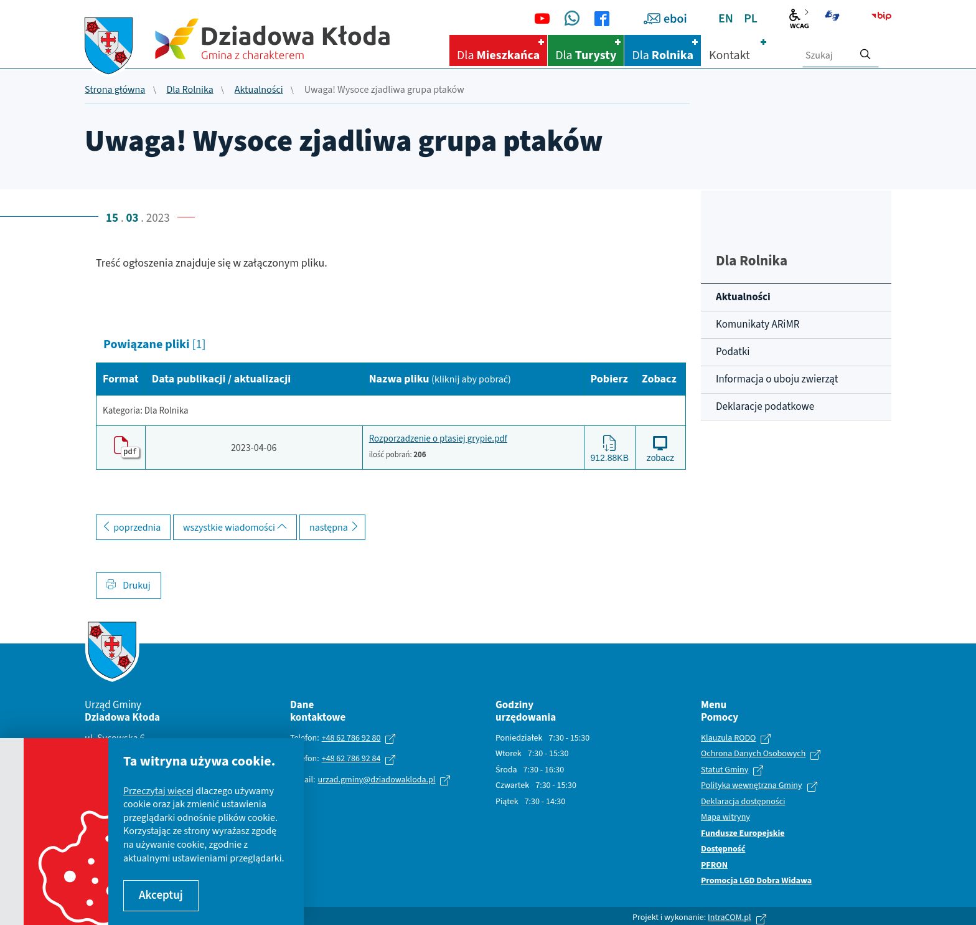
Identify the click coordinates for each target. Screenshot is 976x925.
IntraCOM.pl (729, 915)
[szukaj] (865, 50)
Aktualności (259, 90)
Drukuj (128, 584)
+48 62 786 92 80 (351, 736)
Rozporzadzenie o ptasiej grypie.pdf (438, 438)
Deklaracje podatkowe (765, 406)
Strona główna (115, 90)
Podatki (733, 351)
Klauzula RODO (728, 736)
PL (751, 18)
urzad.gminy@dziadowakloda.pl (377, 778)
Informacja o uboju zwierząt (777, 379)
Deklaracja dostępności (743, 800)
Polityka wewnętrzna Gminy (751, 784)
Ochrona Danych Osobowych (753, 753)
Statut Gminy (724, 768)
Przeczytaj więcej (158, 791)
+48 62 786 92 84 (351, 757)
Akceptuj (161, 895)
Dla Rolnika (189, 90)
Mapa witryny (725, 816)
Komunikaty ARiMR (758, 324)
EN (725, 18)
